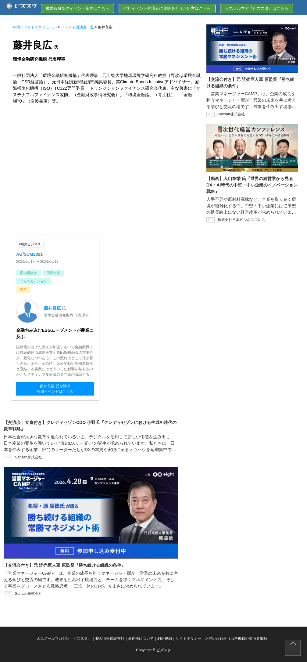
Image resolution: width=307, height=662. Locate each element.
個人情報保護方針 (109, 638)
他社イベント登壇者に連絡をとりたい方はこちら (167, 8)
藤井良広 (52, 308)
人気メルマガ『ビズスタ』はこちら (256, 8)
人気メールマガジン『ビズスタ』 (64, 638)
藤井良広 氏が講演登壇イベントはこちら (55, 389)
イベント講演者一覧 (77, 27)
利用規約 (164, 638)
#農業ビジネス (30, 244)
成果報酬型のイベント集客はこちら (77, 8)
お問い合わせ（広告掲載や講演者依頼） (238, 638)
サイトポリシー (188, 638)
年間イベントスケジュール (35, 27)
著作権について (141, 638)
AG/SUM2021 (29, 254)
